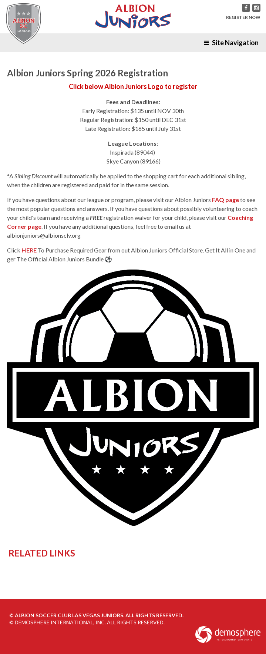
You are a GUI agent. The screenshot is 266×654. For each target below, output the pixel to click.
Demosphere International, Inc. (60, 622)
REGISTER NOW (243, 17)
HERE (29, 250)
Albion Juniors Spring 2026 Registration (87, 72)
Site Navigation (231, 42)
